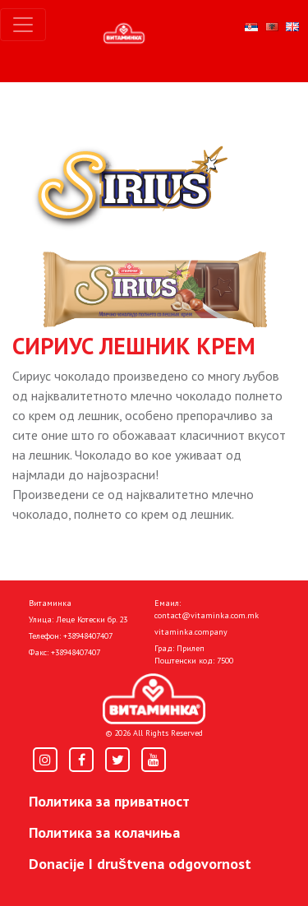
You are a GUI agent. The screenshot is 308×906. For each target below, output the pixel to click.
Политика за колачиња (104, 832)
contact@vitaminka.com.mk (206, 615)
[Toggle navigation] (23, 24)
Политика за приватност (109, 801)
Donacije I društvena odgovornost (140, 863)
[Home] (154, 699)
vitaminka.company (191, 631)
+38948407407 (88, 636)
